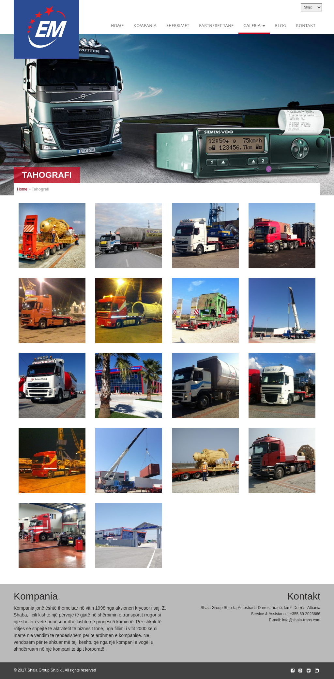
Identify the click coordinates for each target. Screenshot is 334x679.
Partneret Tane (216, 26)
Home (117, 26)
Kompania (145, 26)
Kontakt (305, 26)
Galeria (254, 26)
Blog (280, 26)
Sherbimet (177, 26)
